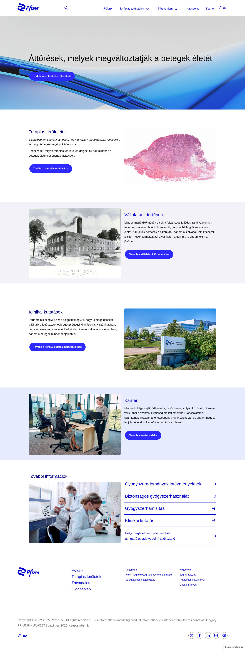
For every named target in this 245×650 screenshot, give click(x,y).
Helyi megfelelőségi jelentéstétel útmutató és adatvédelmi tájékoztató (149, 577)
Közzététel (185, 569)
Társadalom (81, 583)
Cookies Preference (234, 647)
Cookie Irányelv (188, 584)
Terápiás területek (86, 576)
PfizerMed (131, 569)
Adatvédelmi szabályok (192, 579)
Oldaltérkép (81, 589)
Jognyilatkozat (187, 574)
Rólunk (77, 570)
